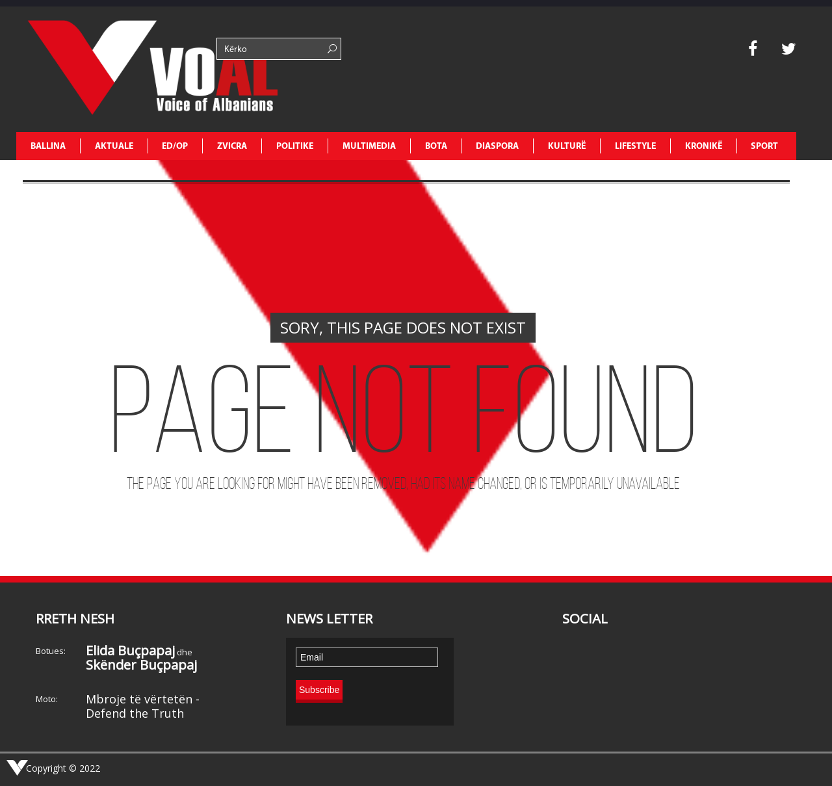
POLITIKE (294, 146)
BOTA (436, 146)
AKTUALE (114, 146)
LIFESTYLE (635, 146)
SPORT (764, 146)
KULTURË (567, 146)
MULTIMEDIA (369, 146)
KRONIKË (703, 146)
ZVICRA (232, 146)
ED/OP (175, 146)
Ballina (48, 146)
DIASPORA (497, 146)
